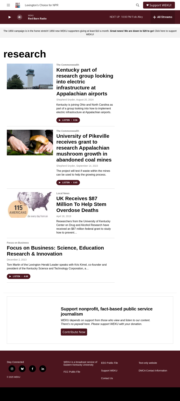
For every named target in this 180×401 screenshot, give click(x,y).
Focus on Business (18, 242)
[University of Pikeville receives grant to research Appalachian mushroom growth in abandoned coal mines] (30, 142)
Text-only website (148, 363)
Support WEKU (109, 370)
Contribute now (74, 332)
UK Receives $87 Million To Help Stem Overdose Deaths (81, 204)
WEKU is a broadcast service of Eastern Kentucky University (80, 363)
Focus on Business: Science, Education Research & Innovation (55, 251)
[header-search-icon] (137, 5)
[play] (9, 17)
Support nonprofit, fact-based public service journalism (107, 311)
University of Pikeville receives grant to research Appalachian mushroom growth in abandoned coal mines (84, 148)
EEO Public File (109, 363)
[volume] (20, 17)
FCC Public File (72, 372)
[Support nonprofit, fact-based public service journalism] (30, 320)
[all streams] (162, 17)
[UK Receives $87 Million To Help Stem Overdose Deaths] (30, 205)
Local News (63, 193)
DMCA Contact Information (153, 370)
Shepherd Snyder (65, 99)
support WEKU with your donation (120, 324)
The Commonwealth (67, 64)
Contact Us (107, 378)
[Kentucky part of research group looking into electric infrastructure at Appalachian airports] (30, 76)
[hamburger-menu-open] (8, 5)
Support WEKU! (160, 5)
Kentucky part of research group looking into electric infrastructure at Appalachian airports (84, 81)
